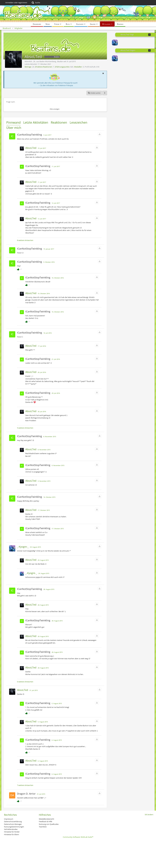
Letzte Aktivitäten (35, 122)
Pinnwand (13, 122)
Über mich (13, 127)
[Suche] (35, 2)
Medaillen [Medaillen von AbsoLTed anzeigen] (78, 67)
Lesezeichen (78, 122)
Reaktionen (59, 122)
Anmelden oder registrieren (16, 2)
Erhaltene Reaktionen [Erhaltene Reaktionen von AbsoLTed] (43, 67)
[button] (103, 73)
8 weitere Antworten (25, 240)
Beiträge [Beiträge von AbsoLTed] (28, 67)
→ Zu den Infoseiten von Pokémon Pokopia (55, 85)
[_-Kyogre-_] (115, 42)
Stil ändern (149, 814)
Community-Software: (78, 837)
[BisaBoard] (78, 13)
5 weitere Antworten (25, 428)
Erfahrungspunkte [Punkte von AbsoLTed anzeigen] (62, 67)
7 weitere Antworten (25, 785)
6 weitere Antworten (25, 681)
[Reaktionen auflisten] (19, 268)
